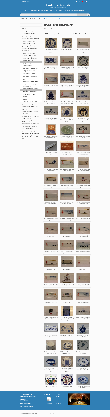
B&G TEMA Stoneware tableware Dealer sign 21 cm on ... (83, 69)
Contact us (67, 10)
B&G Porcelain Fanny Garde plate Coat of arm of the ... (83, 120)
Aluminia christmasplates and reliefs (30, 81)
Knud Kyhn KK (25, 113)
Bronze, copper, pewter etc (27, 104)
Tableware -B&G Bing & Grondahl (29, 45)
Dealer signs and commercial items (30, 89)
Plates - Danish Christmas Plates (34, 19)
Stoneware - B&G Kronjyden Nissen (29, 46)
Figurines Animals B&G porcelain (29, 36)
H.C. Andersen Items (26, 118)
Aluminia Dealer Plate (67, 386)
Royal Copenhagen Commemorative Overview (30, 77)
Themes (23, 114)
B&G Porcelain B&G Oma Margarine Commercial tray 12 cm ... (51, 370)
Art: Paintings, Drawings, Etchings (29, 103)
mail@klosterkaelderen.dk (28, 406)
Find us (58, 394)
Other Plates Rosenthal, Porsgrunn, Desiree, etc (30, 92)
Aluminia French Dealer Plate (51, 386)
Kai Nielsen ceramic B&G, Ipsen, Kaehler (30, 116)
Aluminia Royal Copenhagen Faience (29, 48)
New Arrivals (44, 10)
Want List (24, 28)
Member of (47, 394)
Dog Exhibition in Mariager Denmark (29, 126)
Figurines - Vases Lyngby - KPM (28, 43)
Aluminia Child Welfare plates (29, 83)
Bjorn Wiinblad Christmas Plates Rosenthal (29, 95)
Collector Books (25, 109)
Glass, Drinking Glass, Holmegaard (29, 55)
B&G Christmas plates (27, 63)
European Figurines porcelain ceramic (30, 106)
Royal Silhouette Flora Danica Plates (30, 84)
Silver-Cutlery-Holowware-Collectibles (29, 130)
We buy (60, 10)
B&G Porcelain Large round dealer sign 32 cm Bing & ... (67, 370)
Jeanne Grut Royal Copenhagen (28, 108)
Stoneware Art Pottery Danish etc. (29, 30)
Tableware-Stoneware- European (28, 53)
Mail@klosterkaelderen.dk (78, 10)
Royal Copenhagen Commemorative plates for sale (30, 74)
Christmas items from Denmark (28, 131)
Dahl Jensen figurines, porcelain (28, 33)
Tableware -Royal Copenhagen (28, 41)
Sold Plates (25, 99)
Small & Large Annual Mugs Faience (30, 101)
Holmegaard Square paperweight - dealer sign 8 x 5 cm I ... (67, 319)
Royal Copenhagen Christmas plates (30, 68)
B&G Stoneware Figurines (27, 121)
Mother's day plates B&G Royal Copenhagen (29, 71)
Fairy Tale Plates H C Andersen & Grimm (31, 88)
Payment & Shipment (35, 10)
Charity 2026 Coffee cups (27, 135)
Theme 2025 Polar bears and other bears (30, 133)
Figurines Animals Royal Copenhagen (29, 31)
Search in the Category (81, 15)
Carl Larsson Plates (27, 86)
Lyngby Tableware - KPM (27, 50)
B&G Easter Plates (26, 79)
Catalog (26, 10)
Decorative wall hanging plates (29, 97)
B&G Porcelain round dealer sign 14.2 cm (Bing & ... (51, 51)
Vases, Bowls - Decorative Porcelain (29, 58)
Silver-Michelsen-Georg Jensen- (28, 57)
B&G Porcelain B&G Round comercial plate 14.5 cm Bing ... (67, 120)
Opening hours (53, 10)
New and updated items (27, 35)
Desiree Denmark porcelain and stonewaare (31, 51)
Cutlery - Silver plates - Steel (27, 128)
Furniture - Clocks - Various (27, 60)
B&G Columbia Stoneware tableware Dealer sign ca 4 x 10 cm (83, 51)
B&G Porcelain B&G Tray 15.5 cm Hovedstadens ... (83, 370)
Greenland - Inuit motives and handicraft (30, 111)
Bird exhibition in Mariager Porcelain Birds (30, 120)
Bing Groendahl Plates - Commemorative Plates (27, 66)
